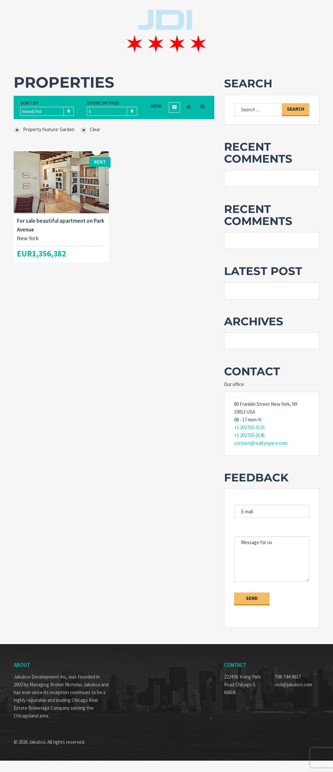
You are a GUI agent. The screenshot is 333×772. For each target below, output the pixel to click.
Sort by (29, 114)
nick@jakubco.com (293, 696)
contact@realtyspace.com (260, 454)
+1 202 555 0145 (249, 446)
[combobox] (47, 122)
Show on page (103, 114)
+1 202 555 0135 (249, 439)
